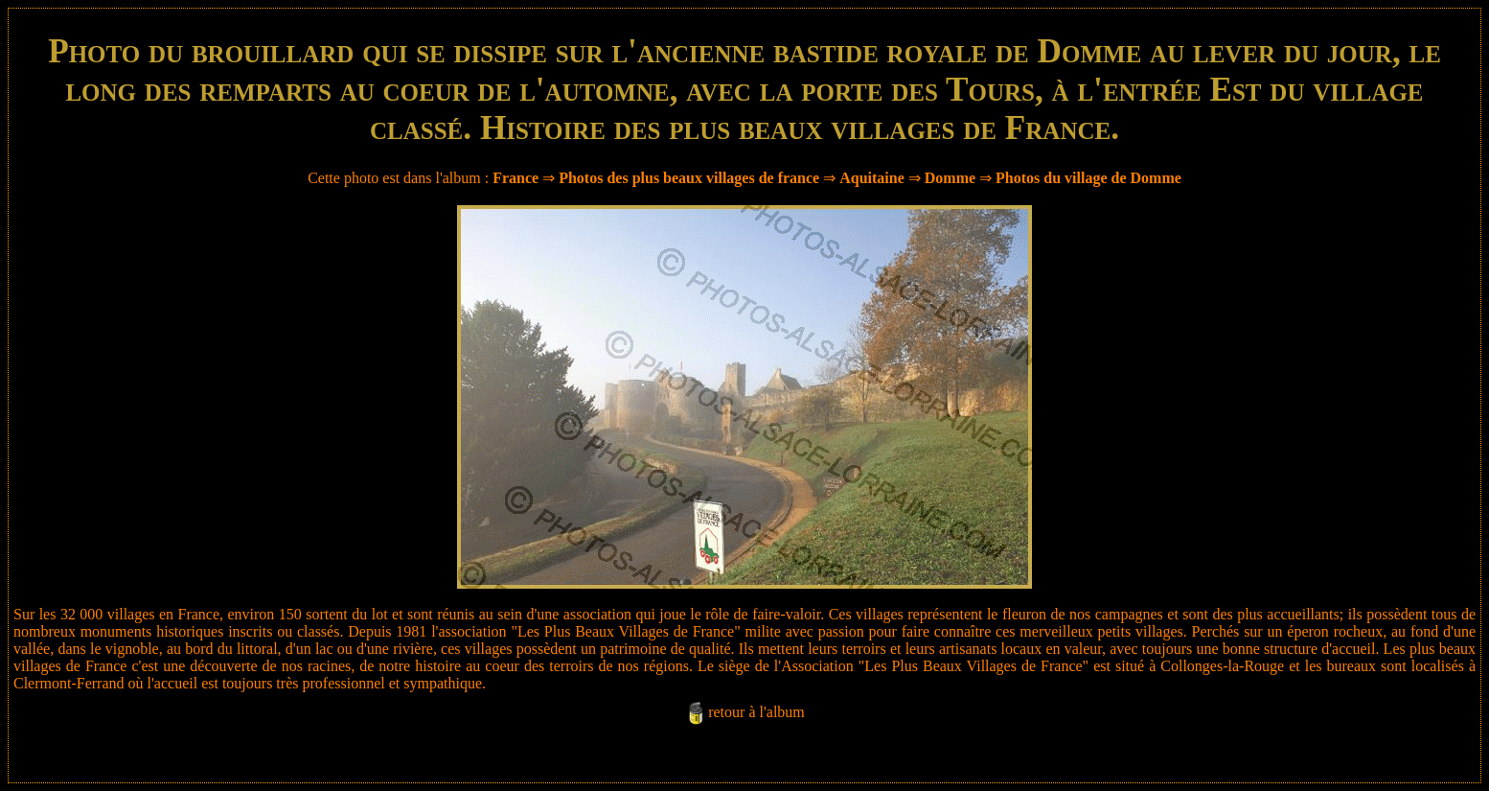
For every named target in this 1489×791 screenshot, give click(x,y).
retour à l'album (756, 712)
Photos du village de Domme (1088, 178)
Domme (950, 178)
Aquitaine (872, 178)
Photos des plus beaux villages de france (689, 178)
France (515, 178)
